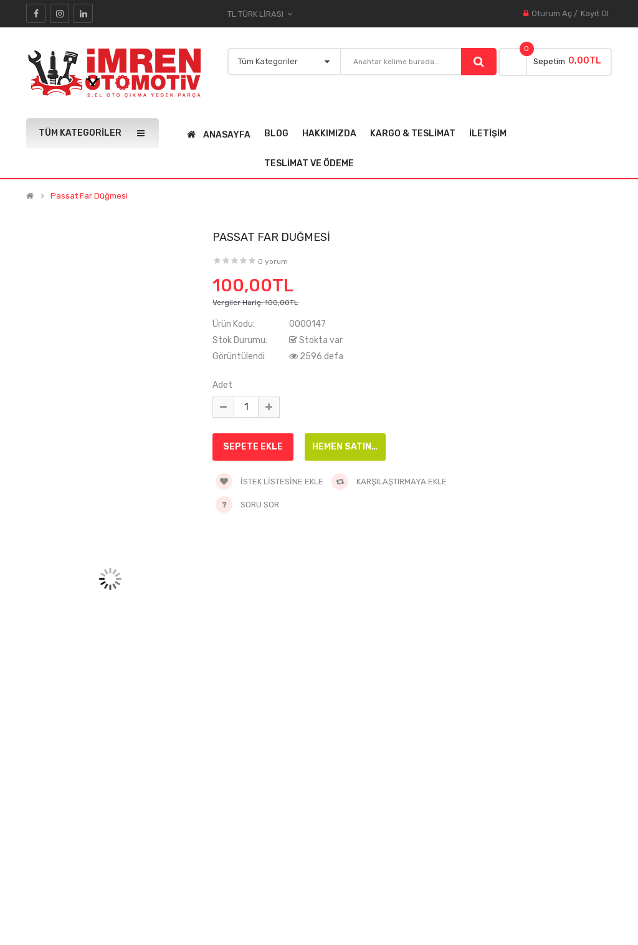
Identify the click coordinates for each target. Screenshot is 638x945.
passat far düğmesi (89, 196)
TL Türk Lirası (259, 14)
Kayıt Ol (595, 13)
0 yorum (273, 261)
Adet (222, 385)
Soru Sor (259, 504)
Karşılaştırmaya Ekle (389, 481)
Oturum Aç (551, 13)
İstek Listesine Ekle (269, 481)
